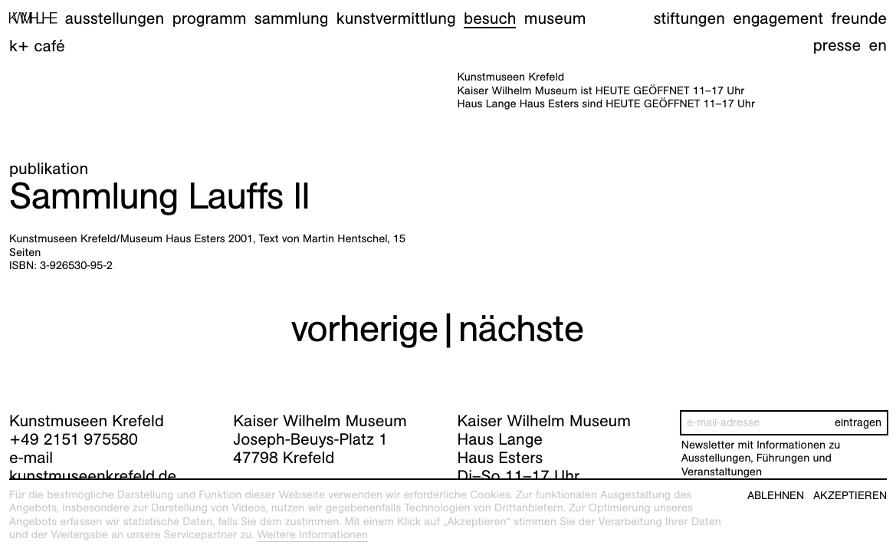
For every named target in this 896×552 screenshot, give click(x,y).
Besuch (490, 18)
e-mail (31, 457)
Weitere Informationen (313, 535)
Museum (555, 18)
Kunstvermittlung (396, 18)
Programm (209, 18)
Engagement (778, 18)
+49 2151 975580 (73, 439)
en (878, 44)
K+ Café (37, 45)
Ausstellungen (114, 18)
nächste (521, 328)
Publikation (48, 168)
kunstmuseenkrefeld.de (92, 475)
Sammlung (291, 18)
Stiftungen (689, 18)
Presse (837, 44)
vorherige (364, 328)
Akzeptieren (850, 495)
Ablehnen (775, 495)
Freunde (859, 18)
